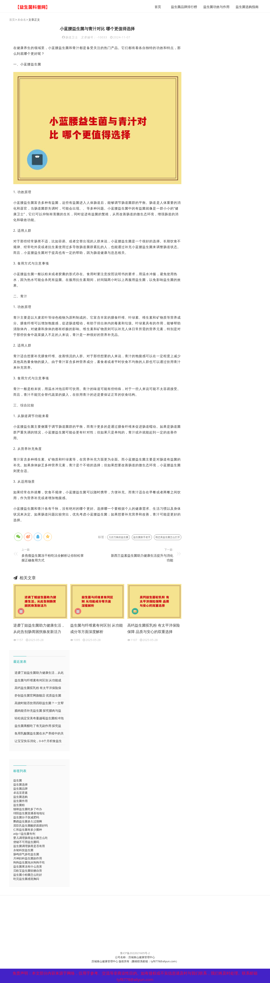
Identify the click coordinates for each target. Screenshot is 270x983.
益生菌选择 (20, 785)
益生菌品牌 (20, 789)
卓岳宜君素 (20, 793)
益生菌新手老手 (141, 537)
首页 (154, 7)
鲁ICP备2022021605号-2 (135, 953)
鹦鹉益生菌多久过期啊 (27, 821)
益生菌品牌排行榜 (180, 7)
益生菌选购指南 (243, 7)
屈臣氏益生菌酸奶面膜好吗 (30, 826)
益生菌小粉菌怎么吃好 (27, 875)
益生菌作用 (20, 801)
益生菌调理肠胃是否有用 (29, 846)
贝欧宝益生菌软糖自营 (27, 871)
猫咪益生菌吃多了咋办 (27, 809)
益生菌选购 (20, 797)
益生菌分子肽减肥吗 (26, 817)
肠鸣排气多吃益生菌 (26, 854)
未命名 (21, 20)
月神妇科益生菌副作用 (27, 858)
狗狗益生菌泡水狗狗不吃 (29, 862)
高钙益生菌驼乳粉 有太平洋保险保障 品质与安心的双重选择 (153, 628)
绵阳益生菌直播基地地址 (29, 813)
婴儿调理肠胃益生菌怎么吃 (30, 838)
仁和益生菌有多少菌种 (27, 830)
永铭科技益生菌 (23, 850)
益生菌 (17, 780)
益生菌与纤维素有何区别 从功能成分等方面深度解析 (96, 628)
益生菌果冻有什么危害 (27, 867)
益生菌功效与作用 (213, 7)
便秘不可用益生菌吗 (26, 842)
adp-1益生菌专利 (24, 834)
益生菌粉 (19, 805)
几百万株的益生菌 (118, 537)
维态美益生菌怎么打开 (167, 537)
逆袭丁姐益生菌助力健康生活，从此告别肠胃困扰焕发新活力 (39, 628)
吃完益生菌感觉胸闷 (26, 879)
